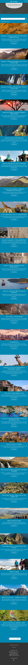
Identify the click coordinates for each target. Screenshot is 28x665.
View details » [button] (14, 43)
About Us (14, 647)
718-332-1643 (13, 1)
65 (14, 638)
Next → (18, 638)
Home (3, 16)
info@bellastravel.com (14, 652)
